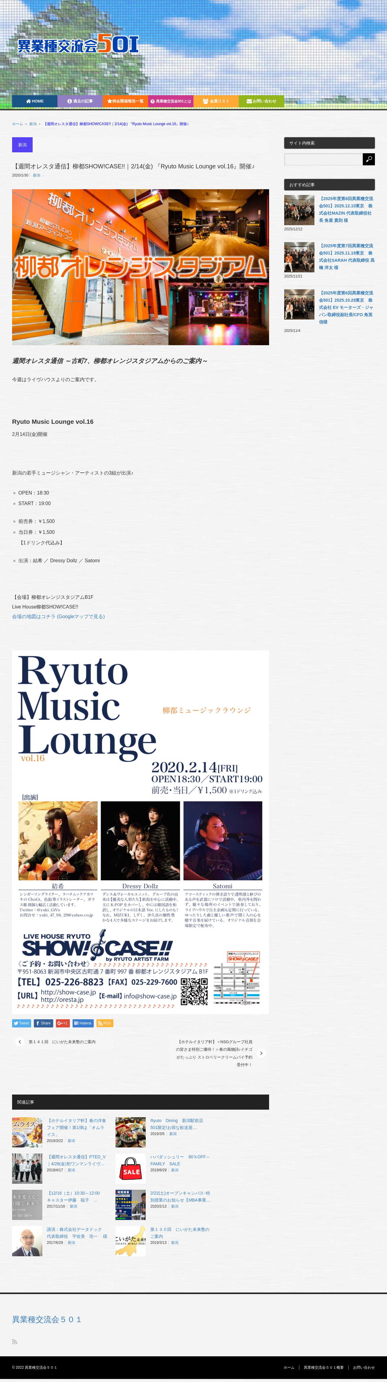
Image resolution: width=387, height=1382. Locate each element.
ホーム (289, 1367)
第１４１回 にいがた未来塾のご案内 (62, 1042)
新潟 (33, 124)
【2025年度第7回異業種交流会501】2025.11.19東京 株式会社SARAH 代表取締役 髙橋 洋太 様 (347, 256)
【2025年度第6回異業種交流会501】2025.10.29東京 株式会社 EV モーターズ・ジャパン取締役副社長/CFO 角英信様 (346, 307)
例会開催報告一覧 (125, 101)
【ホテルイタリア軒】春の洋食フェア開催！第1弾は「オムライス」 (76, 1127)
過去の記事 (80, 101)
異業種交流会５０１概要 (324, 1367)
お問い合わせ (262, 101)
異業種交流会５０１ (47, 1319)
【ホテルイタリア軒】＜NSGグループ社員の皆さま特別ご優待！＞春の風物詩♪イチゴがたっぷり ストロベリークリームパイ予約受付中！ (214, 1053)
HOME (35, 101)
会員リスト (216, 101)
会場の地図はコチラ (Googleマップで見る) (58, 616)
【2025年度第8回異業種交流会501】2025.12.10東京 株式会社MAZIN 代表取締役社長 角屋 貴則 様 (346, 209)
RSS (14, 1341)
